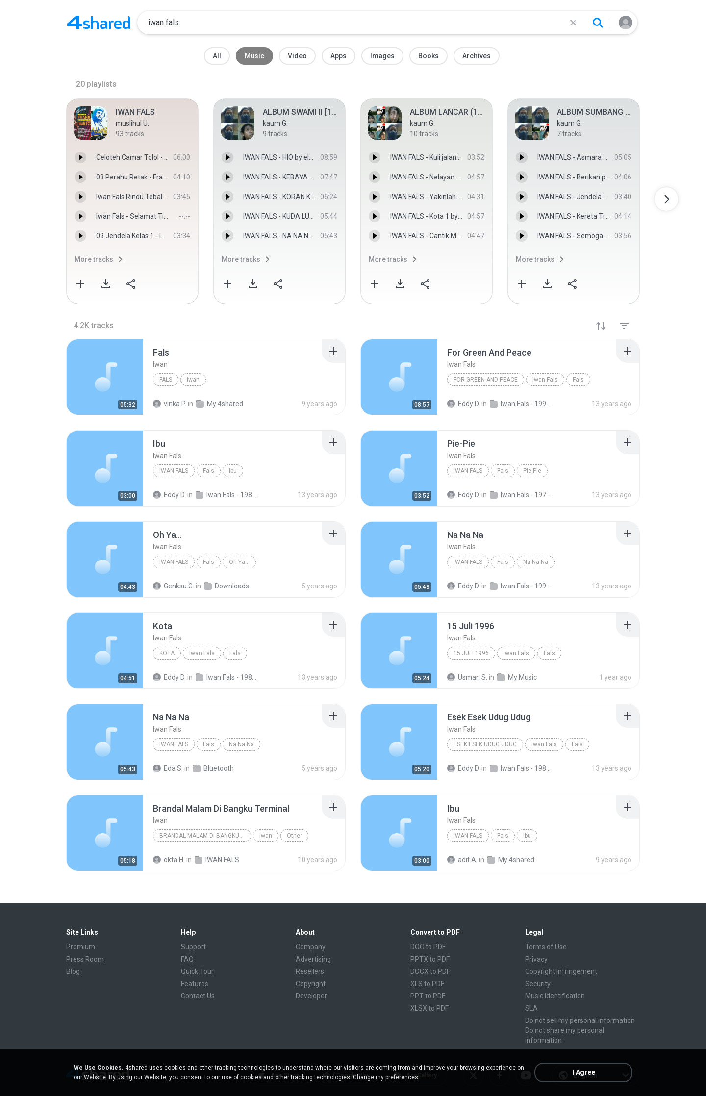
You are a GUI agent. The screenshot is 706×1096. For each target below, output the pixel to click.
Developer (311, 996)
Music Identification (555, 996)
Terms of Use (546, 947)
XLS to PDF (427, 984)
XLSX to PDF (429, 1008)
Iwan (193, 379)
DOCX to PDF (430, 971)
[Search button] (597, 22)
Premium (80, 947)
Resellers (310, 971)
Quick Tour (197, 971)
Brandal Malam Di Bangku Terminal (205, 835)
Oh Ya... (239, 562)
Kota (167, 653)
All (217, 56)
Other (294, 835)
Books (428, 56)
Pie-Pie (532, 470)
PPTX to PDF (430, 959)
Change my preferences (385, 1077)
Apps (338, 56)
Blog (73, 971)
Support (193, 947)
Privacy (536, 959)
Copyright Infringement (561, 971)
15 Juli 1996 (471, 653)
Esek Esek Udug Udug (485, 744)
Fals (165, 379)
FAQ (187, 959)
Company (311, 947)
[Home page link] (98, 22)
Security (538, 984)
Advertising (313, 959)
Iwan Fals (545, 379)
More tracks (94, 259)
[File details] (105, 377)
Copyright (311, 984)
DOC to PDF (428, 947)
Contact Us (198, 996)
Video (297, 56)
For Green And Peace (486, 379)
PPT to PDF (427, 996)
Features (194, 984)
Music (254, 56)
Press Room (85, 959)
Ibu (233, 470)
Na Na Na (535, 562)
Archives (476, 56)
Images (382, 56)
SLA (531, 1008)
